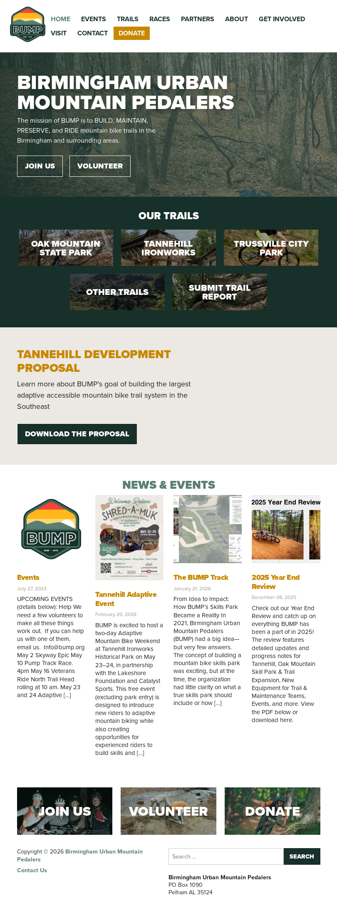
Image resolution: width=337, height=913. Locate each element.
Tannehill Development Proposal (94, 361)
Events (93, 19)
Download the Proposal (77, 433)
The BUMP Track (200, 577)
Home (60, 19)
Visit (59, 33)
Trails (128, 19)
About (236, 19)
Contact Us (32, 870)
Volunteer (100, 166)
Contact (92, 33)
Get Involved (282, 19)
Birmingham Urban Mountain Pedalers (80, 855)
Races (159, 19)
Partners (197, 19)
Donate (132, 33)
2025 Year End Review (276, 581)
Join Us (40, 166)
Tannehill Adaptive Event (125, 599)
